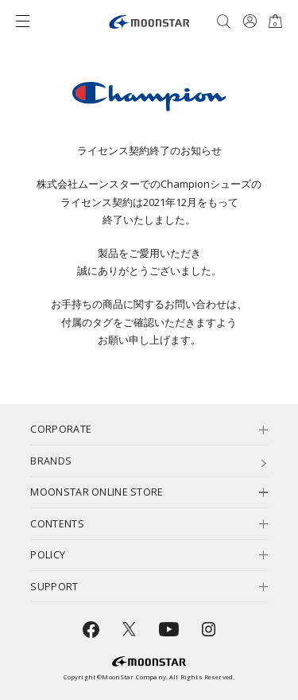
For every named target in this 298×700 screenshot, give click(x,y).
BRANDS (51, 461)
